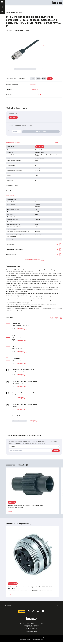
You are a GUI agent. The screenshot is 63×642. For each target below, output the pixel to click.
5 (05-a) (32, 78)
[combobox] (34, 446)
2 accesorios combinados (36, 94)
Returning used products (38, 639)
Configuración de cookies (46, 637)
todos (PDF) (54, 318)
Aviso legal (29, 637)
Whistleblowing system (25, 639)
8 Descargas (34, 89)
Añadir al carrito (33, 84)
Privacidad (36, 637)
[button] (2, 2)
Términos (22, 637)
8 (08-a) (44, 78)
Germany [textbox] (12, 446)
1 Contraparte (34, 100)
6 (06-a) (38, 78)
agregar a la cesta (41, 131)
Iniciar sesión (14, 637)
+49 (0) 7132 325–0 (32, 626)
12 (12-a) (50, 78)
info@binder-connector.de (32, 631)
